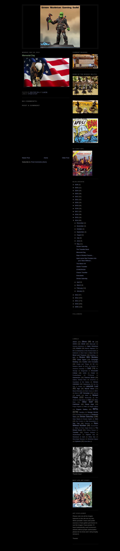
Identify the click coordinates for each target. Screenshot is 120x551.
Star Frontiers (79, 421)
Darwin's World (77, 366)
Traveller (75, 432)
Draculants (80, 275)
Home (46, 158)
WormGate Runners (79, 439)
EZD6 (84, 373)
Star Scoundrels (91, 421)
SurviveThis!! (94, 425)
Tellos (76, 428)
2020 (77, 202)
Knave (80, 386)
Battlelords (75, 353)
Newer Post (26, 158)
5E (93, 342)
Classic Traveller (81, 272)
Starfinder (87, 423)
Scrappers (86, 414)
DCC (86, 366)
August (79, 235)
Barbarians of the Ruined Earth (86, 350)
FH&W (93, 373)
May (78, 244)
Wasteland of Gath (79, 437)
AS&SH (78, 348)
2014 (77, 220)
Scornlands (79, 414)
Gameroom (76, 377)
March (79, 285)
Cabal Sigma (81, 359)
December (80, 223)
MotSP (78, 395)
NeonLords (88, 397)
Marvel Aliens (89, 388)
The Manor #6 (81, 263)
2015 (77, 217)
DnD (89, 368)
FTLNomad (91, 375)
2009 (77, 307)
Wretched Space (93, 439)
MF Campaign (85, 393)
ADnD (83, 344)
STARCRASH (80, 269)
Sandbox (82, 412)
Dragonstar (84, 370)
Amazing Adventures (78, 346)
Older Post (65, 158)
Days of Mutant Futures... (84, 255)
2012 (77, 298)
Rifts (85, 406)
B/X (74, 350)
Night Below (82, 400)
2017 (77, 211)
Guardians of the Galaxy (81, 382)
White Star (91, 437)
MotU (86, 395)
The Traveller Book (82, 249)
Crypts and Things (83, 364)
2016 (77, 214)
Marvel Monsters (78, 391)
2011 (77, 301)
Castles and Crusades (90, 362)
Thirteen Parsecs (91, 430)
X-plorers (78, 441)
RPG (95, 409)
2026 (77, 184)
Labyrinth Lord (92, 386)
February (80, 288)
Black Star (93, 353)
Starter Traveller (81, 266)
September (80, 232)
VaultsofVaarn (77, 434)
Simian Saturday (81, 246)
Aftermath (92, 344)
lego (78, 388)
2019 (77, 205)
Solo (96, 419)
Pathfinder (76, 404)
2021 (77, 199)
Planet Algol (89, 404)
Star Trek (76, 423)
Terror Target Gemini (87, 428)
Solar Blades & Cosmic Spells (82, 419)
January (79, 291)
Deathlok (93, 366)
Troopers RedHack (89, 432)
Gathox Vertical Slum (80, 379)
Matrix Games (89, 391)
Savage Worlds (93, 412)
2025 (77, 187)
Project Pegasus (77, 406)
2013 (77, 295)
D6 (93, 364)
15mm (75, 342)
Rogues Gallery (81, 409)
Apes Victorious (92, 346)
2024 (77, 190)
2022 (77, 196)
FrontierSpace (77, 375)
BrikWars (93, 355)
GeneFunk (93, 379)
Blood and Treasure (79, 355)
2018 (77, 208)
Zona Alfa (87, 441)
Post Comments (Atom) (39, 162)
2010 (77, 304)
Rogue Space (94, 406)
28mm (84, 342)
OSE (89, 400)
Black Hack (84, 353)
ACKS (75, 344)
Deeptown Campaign (78, 368)
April (78, 282)
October (79, 229)
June (78, 241)
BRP (74, 357)
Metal (76, 393)
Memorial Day (81, 252)
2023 (77, 193)
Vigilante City (90, 434)
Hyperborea (86, 384)
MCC (96, 391)
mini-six (95, 393)
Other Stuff (33, 94)
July (78, 238)
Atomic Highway (90, 348)
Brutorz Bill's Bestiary (89, 357)
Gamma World (89, 377)
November (80, 226)
